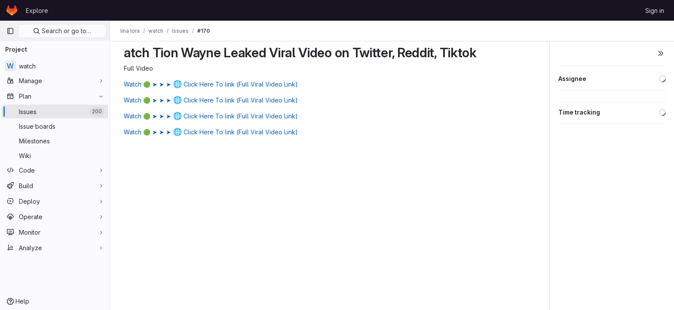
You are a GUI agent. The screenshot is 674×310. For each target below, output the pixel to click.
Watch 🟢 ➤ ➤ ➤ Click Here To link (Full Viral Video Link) (211, 84)
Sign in (654, 10)
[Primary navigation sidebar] (10, 31)
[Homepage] (12, 10)
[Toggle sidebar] (661, 53)
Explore (37, 10)
